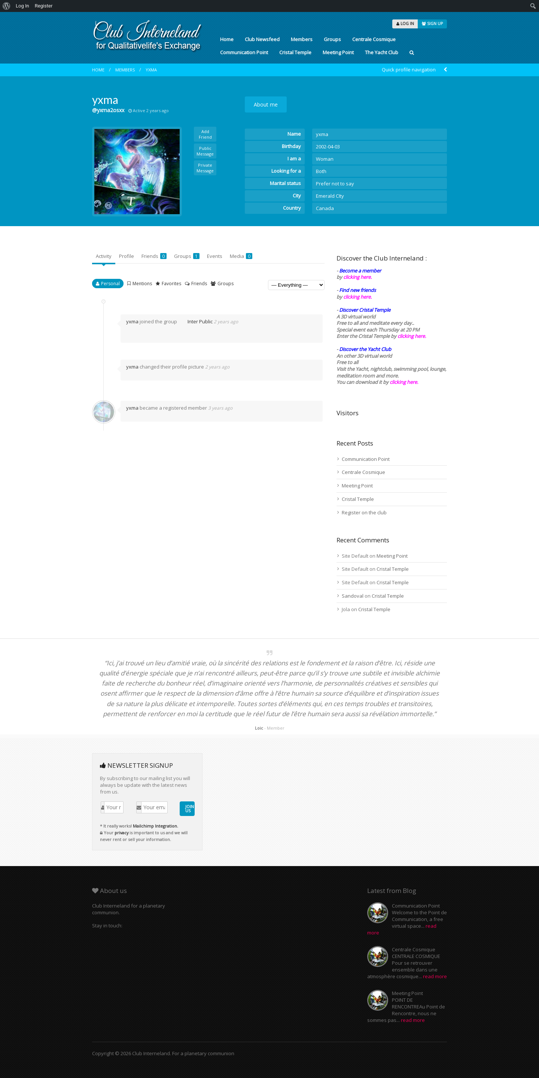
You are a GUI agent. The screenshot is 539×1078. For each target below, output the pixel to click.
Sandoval (352, 595)
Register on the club (364, 512)
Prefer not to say (335, 183)
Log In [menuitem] (22, 6)
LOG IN (405, 23)
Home (227, 39)
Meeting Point (338, 52)
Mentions (142, 283)
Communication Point (244, 52)
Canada (325, 208)
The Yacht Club (381, 52)
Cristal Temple (295, 52)
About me (266, 104)
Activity (104, 256)
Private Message (205, 167)
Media (241, 256)
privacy (121, 832)
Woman (325, 158)
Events (214, 256)
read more (435, 976)
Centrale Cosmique (374, 39)
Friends (154, 256)
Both (321, 171)
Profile (126, 256)
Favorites (171, 283)
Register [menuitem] (44, 6)
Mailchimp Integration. (155, 826)
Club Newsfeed (262, 39)
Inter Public (195, 321)
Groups (332, 39)
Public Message (205, 151)
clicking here (403, 382)
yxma (151, 70)
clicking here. (357, 277)
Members (302, 39)
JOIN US (189, 808)
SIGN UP (432, 23)
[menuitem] (6, 6)
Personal (110, 283)
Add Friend (205, 134)
